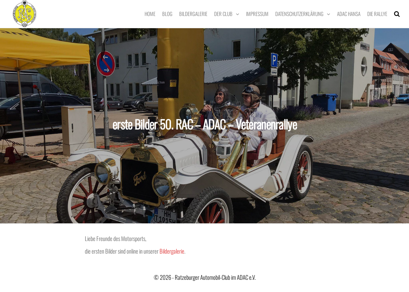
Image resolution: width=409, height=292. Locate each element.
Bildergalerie (193, 13)
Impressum (257, 13)
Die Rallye (377, 13)
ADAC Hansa (348, 13)
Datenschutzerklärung (299, 13)
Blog (167, 13)
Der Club (223, 13)
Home (150, 13)
